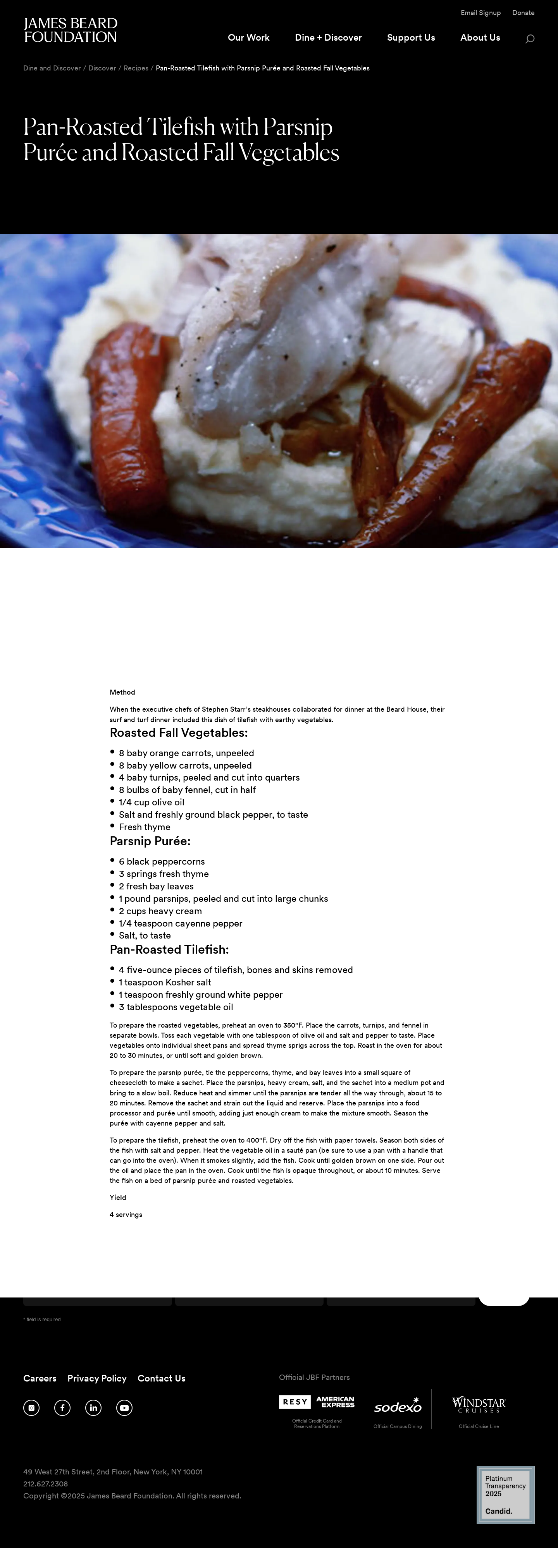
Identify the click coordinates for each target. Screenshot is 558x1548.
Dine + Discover (328, 37)
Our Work (249, 37)
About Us (480, 37)
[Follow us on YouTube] (124, 1407)
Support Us (411, 37)
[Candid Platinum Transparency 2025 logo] (506, 1522)
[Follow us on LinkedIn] (93, 1407)
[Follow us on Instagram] (31, 1407)
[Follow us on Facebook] (62, 1407)
